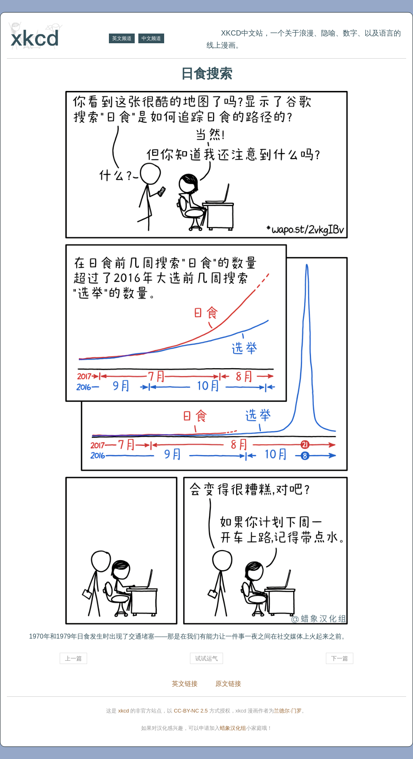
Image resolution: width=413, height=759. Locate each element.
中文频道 (151, 38)
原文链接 (228, 683)
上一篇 (73, 658)
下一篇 (339, 658)
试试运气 (206, 658)
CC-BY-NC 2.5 (191, 711)
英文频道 (121, 38)
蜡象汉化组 (233, 728)
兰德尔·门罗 (288, 711)
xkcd (123, 711)
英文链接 (185, 683)
